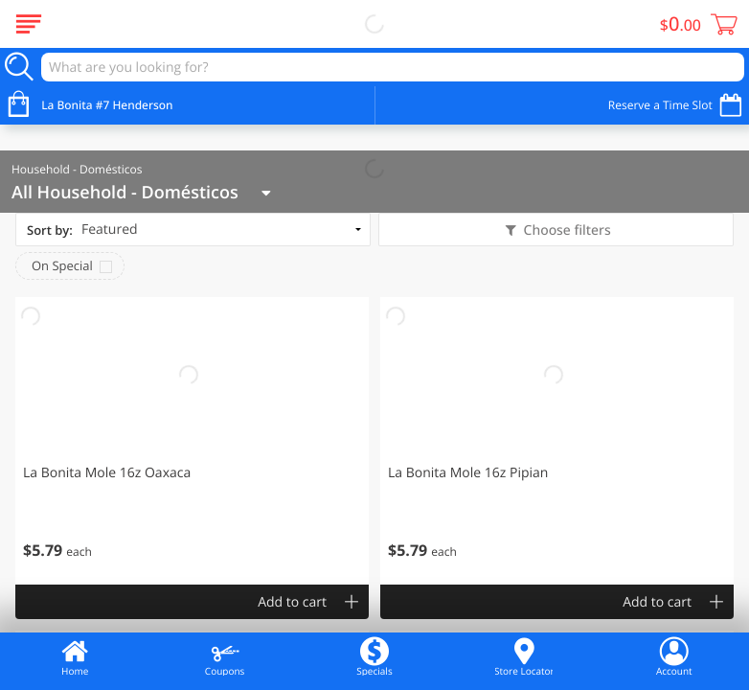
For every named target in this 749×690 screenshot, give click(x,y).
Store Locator (524, 656)
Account (674, 656)
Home (74, 656)
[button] (192, 441)
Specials (374, 656)
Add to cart (292, 602)
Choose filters (565, 230)
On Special (62, 265)
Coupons (224, 656)
